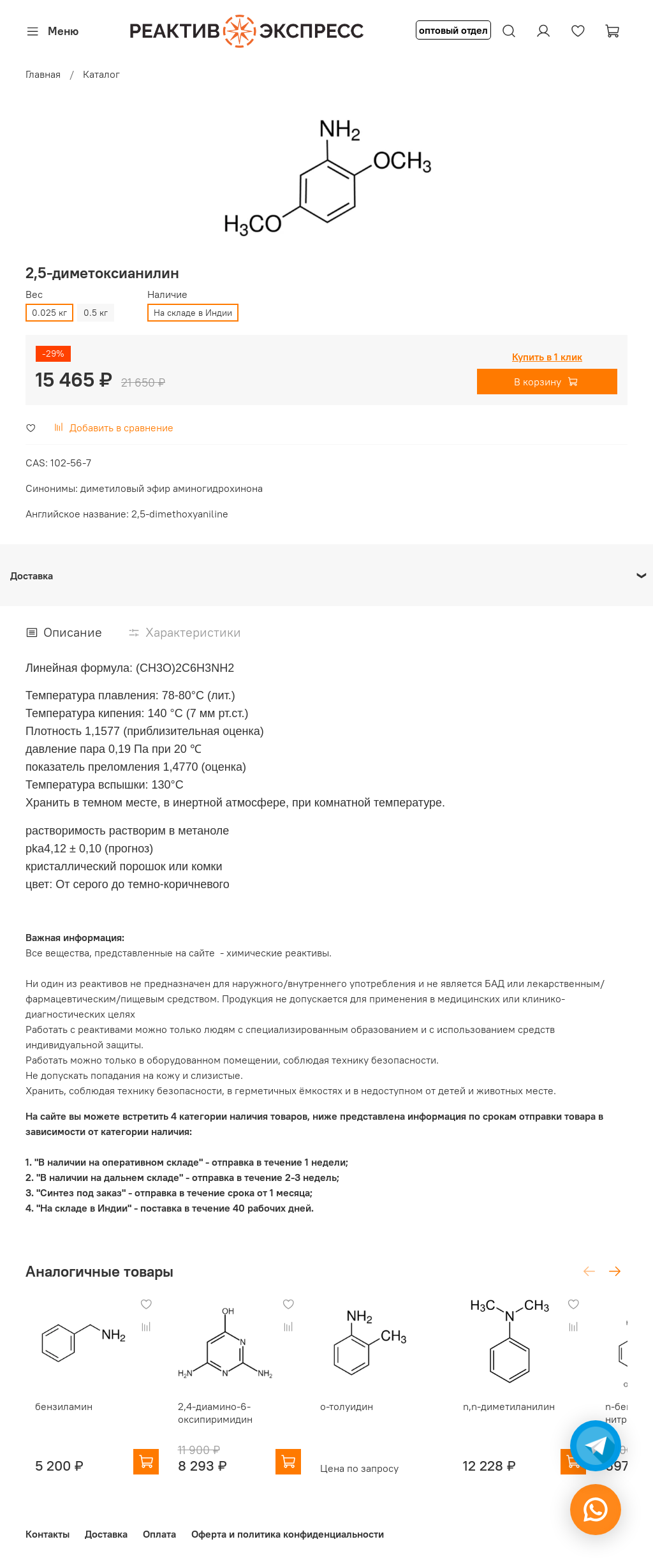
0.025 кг (49, 312)
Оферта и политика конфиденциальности (287, 1533)
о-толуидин (362, 1418)
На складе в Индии (193, 312)
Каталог (101, 74)
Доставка (106, 1533)
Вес (34, 294)
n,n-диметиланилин (537, 1418)
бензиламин (54, 1418)
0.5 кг (96, 312)
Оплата (159, 1533)
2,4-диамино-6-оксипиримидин (218, 1424)
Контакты (48, 1533)
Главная (43, 74)
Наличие (167, 294)
